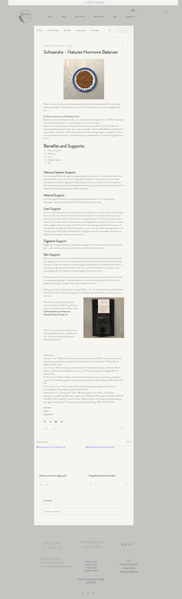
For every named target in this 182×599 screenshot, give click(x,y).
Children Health (53, 30)
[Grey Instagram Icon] (94, 593)
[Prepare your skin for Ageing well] (59, 458)
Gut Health (95, 30)
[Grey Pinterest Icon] (88, 593)
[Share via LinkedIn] (56, 421)
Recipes (46, 411)
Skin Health (47, 407)
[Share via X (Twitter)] (50, 421)
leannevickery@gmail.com (59, 566)
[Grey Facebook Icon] (82, 593)
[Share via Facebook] (45, 421)
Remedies (67, 30)
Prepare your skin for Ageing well (52, 475)
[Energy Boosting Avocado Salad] (108, 458)
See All (129, 441)
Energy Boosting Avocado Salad (102, 475)
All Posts (39, 30)
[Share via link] (62, 421)
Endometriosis (81, 30)
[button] (167, 11)
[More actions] (122, 45)
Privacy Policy (128, 567)
